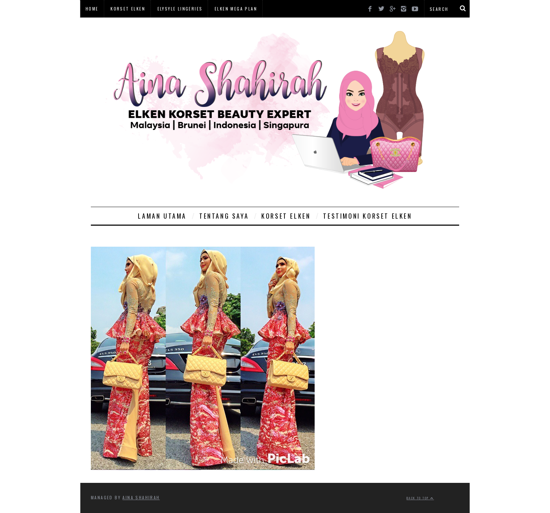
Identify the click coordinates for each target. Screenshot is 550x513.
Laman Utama (162, 215)
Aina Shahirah (141, 497)
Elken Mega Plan (236, 9)
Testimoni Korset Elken (367, 215)
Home (92, 9)
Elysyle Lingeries (180, 9)
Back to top (420, 498)
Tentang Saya (224, 215)
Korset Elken (127, 9)
